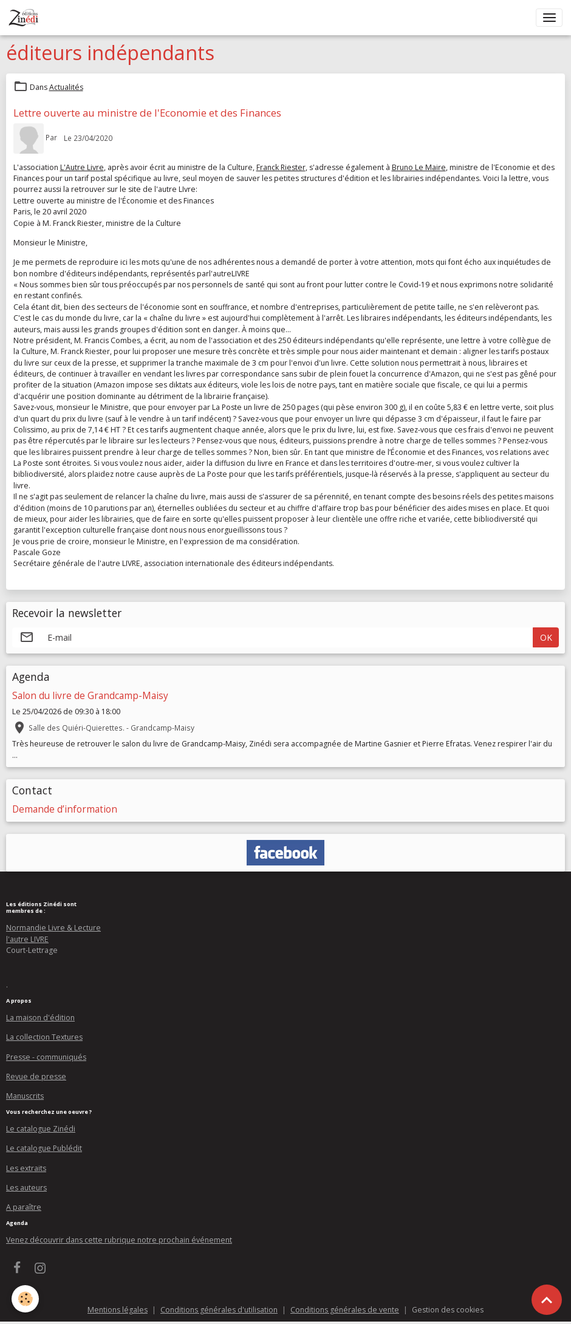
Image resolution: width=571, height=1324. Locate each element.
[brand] (26, 18)
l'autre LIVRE (27, 939)
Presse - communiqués (46, 1057)
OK (546, 637)
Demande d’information (64, 809)
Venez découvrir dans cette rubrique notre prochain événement (119, 1240)
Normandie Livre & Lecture (53, 928)
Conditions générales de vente (344, 1310)
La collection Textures (44, 1037)
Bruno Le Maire (419, 167)
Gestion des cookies (448, 1310)
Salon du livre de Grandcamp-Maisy (90, 695)
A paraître (23, 1207)
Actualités (66, 87)
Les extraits (26, 1168)
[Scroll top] (547, 1300)
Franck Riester (281, 167)
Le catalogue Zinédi (40, 1129)
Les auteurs (26, 1187)
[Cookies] (25, 1298)
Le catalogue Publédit (44, 1148)
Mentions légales (117, 1310)
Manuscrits (25, 1096)
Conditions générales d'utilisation (219, 1310)
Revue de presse (36, 1076)
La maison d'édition (40, 1017)
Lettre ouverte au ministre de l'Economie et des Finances (147, 113)
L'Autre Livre (82, 167)
